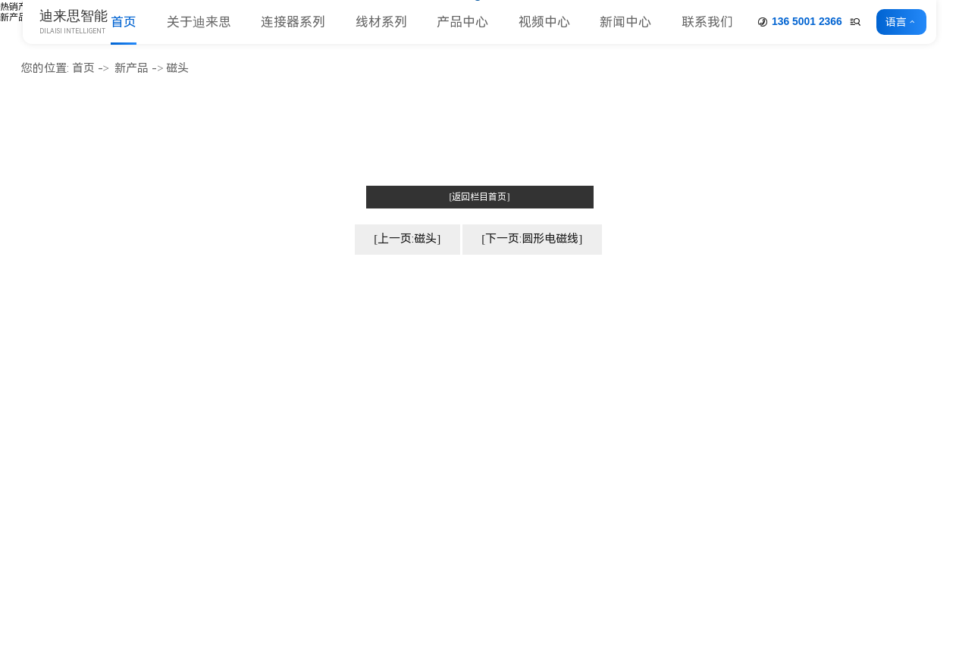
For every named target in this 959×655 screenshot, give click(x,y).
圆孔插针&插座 (467, 466)
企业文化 (288, 382)
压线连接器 (457, 530)
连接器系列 (293, 22)
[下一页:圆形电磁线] (531, 239)
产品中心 (462, 22)
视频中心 (544, 22)
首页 (123, 22)
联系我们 (707, 22)
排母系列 (452, 382)
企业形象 (288, 403)
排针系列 (452, 361)
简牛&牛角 (455, 403)
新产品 (13, 17)
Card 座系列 (459, 425)
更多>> (447, 551)
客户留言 (911, 382)
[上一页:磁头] (407, 239)
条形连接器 (457, 509)
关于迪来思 (199, 22)
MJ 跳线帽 (454, 446)
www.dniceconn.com (96, 423)
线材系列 (381, 22)
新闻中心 (625, 22)
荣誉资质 (288, 446)
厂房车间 (288, 425)
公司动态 (763, 361)
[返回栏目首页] (480, 197)
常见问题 (763, 403)
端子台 (446, 488)
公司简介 (288, 361)
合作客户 (288, 466)
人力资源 (288, 488)
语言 (896, 22)
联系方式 (911, 361)
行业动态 (763, 382)
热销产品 (18, 7)
